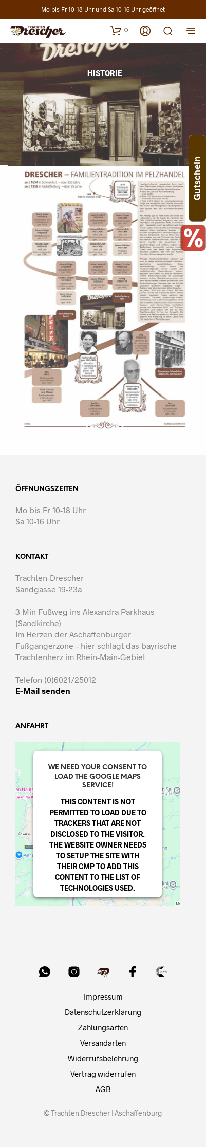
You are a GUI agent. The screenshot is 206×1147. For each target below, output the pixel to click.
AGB (103, 1089)
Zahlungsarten (103, 1027)
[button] (119, 30)
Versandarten (103, 1042)
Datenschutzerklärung (103, 1012)
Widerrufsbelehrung (103, 1058)
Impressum (103, 996)
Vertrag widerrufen (103, 1073)
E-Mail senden (42, 690)
